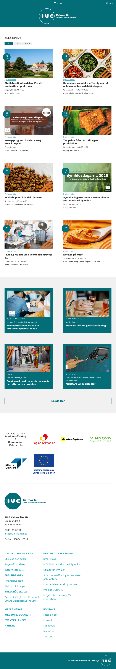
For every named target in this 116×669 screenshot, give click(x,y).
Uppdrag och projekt (59, 553)
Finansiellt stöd (14, 580)
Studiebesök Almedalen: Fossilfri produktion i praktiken (29, 63)
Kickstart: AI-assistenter (87, 366)
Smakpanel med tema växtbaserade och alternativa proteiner (29, 366)
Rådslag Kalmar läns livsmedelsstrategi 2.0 (29, 234)
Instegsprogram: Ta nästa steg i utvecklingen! (29, 120)
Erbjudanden (14, 575)
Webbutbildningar (15, 586)
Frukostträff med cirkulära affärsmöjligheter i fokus (29, 310)
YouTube (48, 636)
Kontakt (49, 609)
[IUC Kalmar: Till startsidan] (58, 16)
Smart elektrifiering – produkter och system (62, 577)
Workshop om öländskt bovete (29, 177)
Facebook (49, 625)
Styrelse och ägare (15, 558)
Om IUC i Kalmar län (19, 553)
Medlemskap (14, 609)
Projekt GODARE (53, 589)
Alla (9, 43)
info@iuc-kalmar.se (16, 533)
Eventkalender (16, 620)
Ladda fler (58, 400)
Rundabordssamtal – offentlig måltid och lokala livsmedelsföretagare (87, 63)
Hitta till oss (50, 614)
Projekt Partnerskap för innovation (57, 597)
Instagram (49, 631)
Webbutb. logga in (18, 614)
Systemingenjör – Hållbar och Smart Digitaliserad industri (22, 599)
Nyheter (11, 625)
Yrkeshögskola (16, 591)
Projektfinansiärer (15, 564)
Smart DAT (49, 558)
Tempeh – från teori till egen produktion (87, 120)
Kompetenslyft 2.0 (54, 569)
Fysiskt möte (23, 43)
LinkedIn (48, 620)
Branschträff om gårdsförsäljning (87, 310)
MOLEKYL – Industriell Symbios (62, 564)
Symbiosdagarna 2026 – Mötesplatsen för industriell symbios (87, 177)
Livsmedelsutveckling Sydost (60, 584)
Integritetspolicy (14, 569)
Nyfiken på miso (87, 234)
